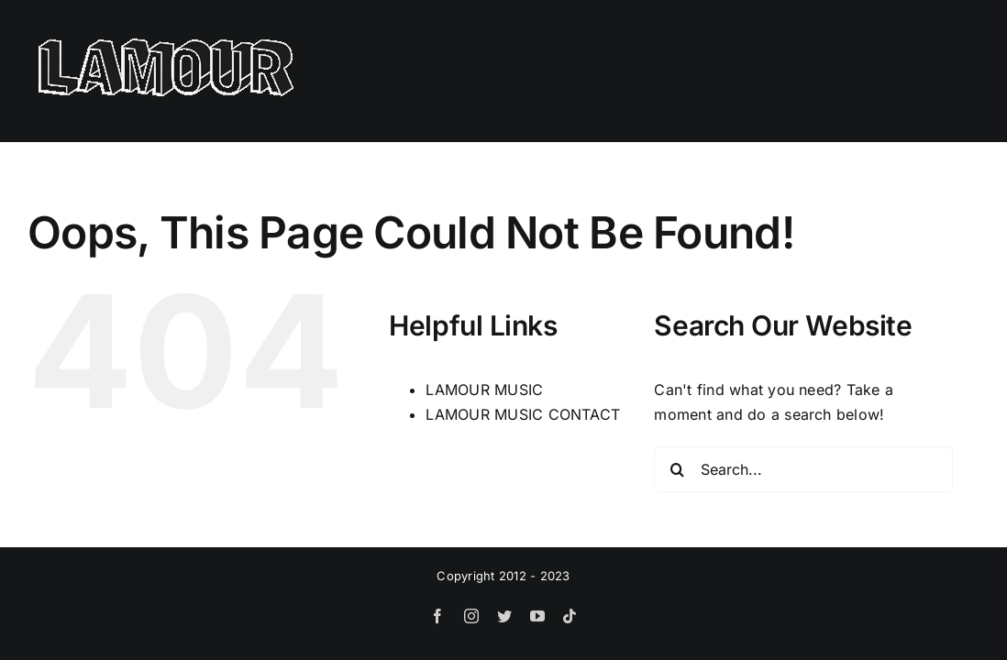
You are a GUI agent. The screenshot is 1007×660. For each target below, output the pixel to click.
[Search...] (803, 469)
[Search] (677, 469)
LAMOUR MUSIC (484, 389)
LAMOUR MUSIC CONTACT (523, 414)
